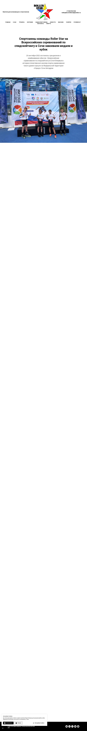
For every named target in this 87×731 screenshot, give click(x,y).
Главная (7, 22)
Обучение (30, 22)
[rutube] (72, 726)
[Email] (66, 726)
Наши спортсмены (41, 22)
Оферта (48, 23)
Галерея (68, 22)
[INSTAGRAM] (78, 726)
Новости (53, 22)
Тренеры (21, 22)
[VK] (69, 726)
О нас (14, 22)
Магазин (61, 22)
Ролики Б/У (77, 22)
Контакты (40, 23)
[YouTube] (75, 726)
